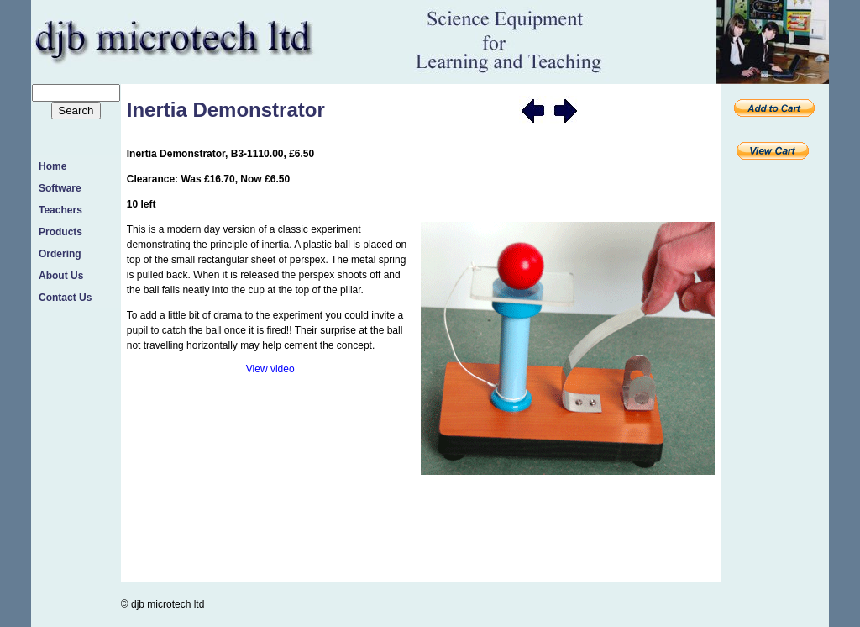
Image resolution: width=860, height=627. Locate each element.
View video (270, 369)
